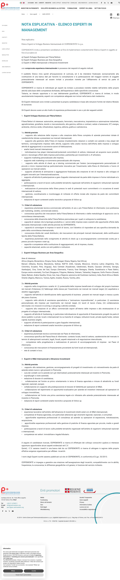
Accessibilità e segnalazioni (88, 509)
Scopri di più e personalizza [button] (23, 575)
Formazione (72, 8)
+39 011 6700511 (12, 503)
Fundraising (44, 500)
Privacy (82, 502)
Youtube (112, 2)
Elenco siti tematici (46, 502)
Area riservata (82, 2)
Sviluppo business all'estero (53, 8)
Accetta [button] (34, 571)
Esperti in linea (85, 8)
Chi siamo (31, 2)
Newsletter (65, 2)
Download (74, 2)
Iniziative (48, 2)
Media (42, 497)
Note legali (43, 507)
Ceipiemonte (10, 6)
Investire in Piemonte (30, 8)
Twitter (108, 2)
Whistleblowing (45, 509)
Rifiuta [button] (13, 571)
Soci (36, 2)
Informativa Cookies (86, 504)
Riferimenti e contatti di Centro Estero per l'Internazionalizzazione (18, 491)
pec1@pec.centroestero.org (15, 507)
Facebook (102, 2)
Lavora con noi (93, 2)
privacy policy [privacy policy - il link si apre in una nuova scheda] (15, 553)
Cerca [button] (119, 3)
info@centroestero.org (14, 505)
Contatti (41, 2)
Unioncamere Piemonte (92, 491)
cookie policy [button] (9, 558)
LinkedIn (105, 2)
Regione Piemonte (74, 491)
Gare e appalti (56, 2)
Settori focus (100, 8)
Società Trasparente (86, 497)
